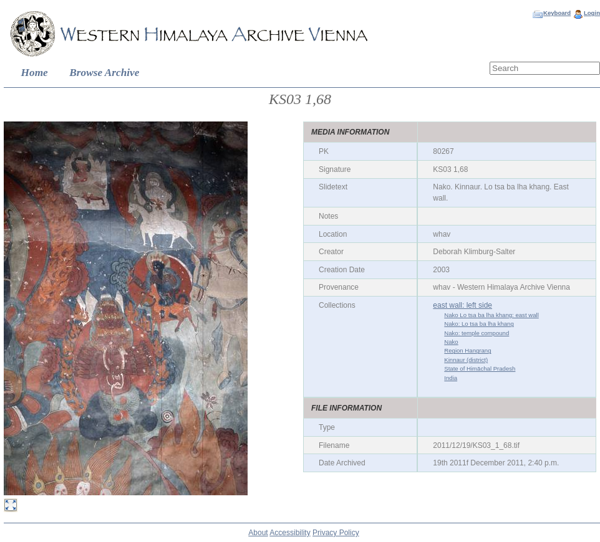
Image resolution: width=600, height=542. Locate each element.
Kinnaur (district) (466, 359)
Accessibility (289, 532)
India (450, 377)
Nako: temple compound (476, 333)
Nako (451, 341)
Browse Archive (104, 72)
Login (592, 12)
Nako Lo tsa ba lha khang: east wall (491, 314)
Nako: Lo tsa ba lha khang (478, 323)
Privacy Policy (335, 532)
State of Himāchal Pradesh (479, 368)
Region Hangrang (467, 350)
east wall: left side (462, 305)
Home (34, 72)
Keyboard (557, 12)
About (258, 532)
